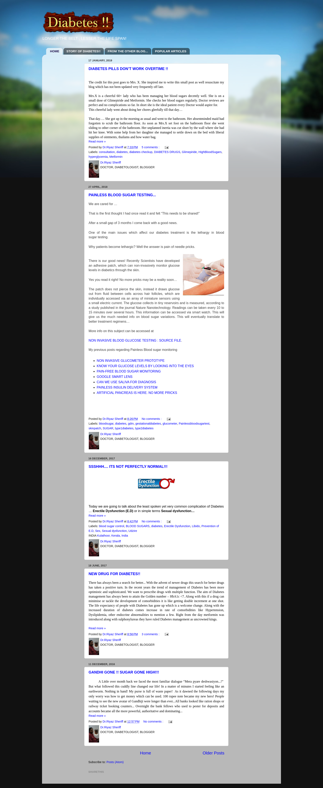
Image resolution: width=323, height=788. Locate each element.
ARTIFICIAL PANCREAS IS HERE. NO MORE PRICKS (137, 393)
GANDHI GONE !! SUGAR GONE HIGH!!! (124, 672)
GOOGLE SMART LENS (115, 376)
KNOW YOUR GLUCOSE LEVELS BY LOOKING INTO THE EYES (145, 366)
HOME (54, 51)
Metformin (116, 156)
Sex (97, 530)
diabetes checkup (140, 152)
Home (145, 753)
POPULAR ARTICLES (170, 51)
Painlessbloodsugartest (194, 423)
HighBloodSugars (210, 152)
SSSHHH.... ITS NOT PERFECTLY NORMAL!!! (128, 467)
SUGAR (108, 428)
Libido (196, 526)
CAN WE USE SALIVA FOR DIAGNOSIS (127, 382)
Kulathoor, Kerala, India (112, 535)
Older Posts (213, 753)
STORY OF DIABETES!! (84, 51)
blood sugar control (111, 526)
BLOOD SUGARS (138, 526)
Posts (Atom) (115, 762)
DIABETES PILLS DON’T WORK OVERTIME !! (128, 69)
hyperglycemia (98, 156)
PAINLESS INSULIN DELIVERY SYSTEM (127, 387)
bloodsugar (106, 423)
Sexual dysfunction (114, 530)
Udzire (133, 530)
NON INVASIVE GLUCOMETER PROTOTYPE (131, 360)
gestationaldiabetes (148, 423)
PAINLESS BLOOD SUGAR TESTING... (122, 195)
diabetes (122, 152)
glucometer (170, 423)
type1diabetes (124, 428)
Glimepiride (189, 152)
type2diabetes (144, 428)
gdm (131, 423)
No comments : (152, 418)
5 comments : (151, 147)
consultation (107, 152)
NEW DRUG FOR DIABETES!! (114, 574)
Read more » (97, 141)
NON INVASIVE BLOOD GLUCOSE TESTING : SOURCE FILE (135, 340)
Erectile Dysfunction (177, 526)
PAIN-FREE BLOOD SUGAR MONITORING (129, 371)
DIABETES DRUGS (167, 152)
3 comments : (151, 634)
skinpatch (95, 428)
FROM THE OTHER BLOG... (128, 51)
